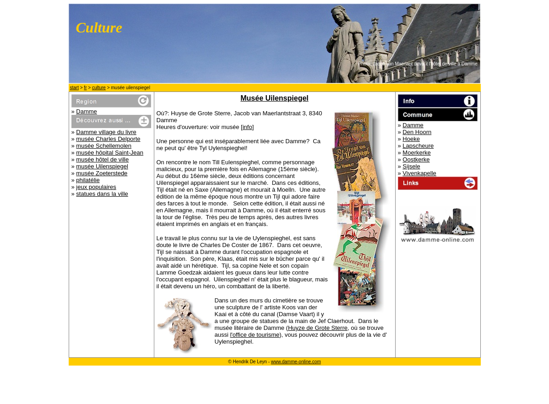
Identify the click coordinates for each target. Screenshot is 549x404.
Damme (86, 111)
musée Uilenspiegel (102, 166)
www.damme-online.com (296, 361)
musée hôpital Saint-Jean (109, 152)
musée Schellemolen (103, 145)
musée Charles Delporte (108, 138)
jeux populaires (96, 186)
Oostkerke (415, 159)
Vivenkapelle (419, 173)
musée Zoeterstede (101, 173)
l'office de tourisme (254, 334)
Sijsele (411, 166)
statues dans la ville (102, 193)
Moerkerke (416, 152)
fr (85, 87)
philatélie (87, 180)
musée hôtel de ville (102, 159)
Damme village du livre (106, 132)
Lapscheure (418, 145)
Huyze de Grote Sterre (318, 327)
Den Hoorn (416, 132)
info (247, 127)
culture (99, 87)
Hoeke (411, 138)
